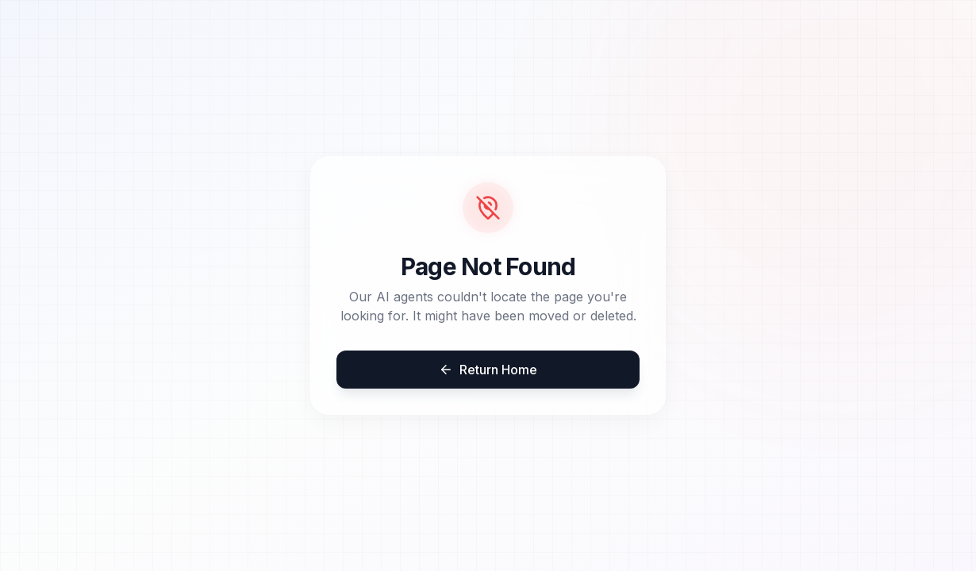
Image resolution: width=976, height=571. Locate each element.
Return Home (488, 369)
